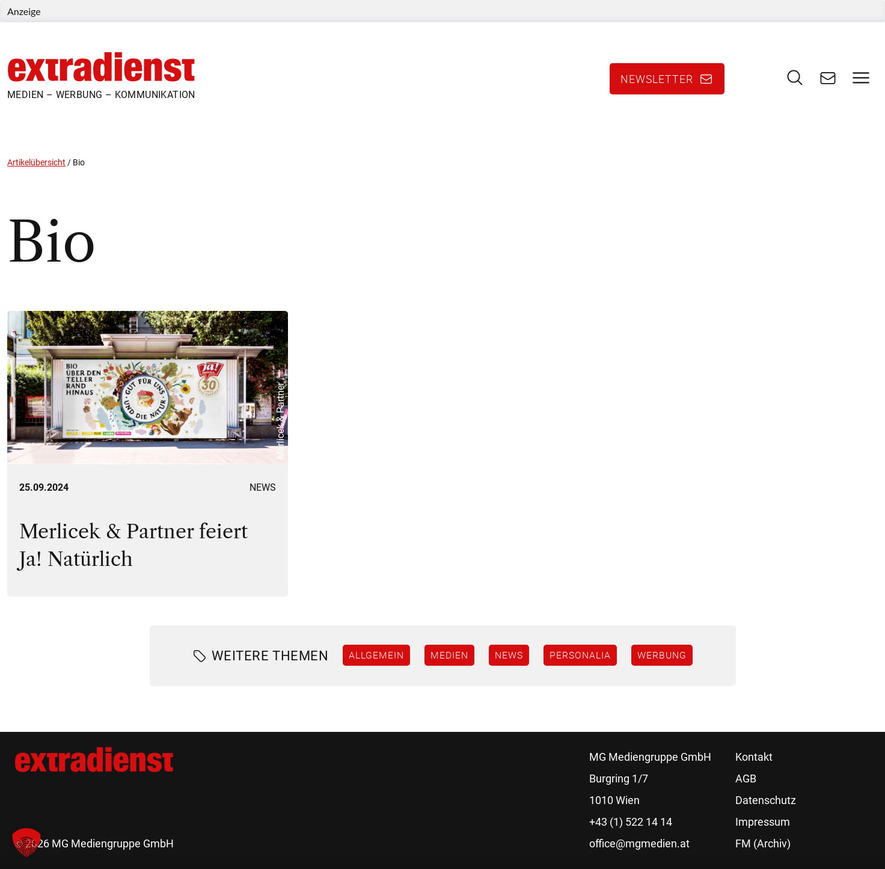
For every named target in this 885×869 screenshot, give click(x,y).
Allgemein (376, 655)
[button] (26, 842)
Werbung (662, 655)
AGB (745, 778)
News (263, 487)
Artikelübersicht (36, 162)
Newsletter (656, 79)
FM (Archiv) (763, 843)
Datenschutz (765, 800)
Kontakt (754, 757)
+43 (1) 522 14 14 (630, 821)
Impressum (762, 821)
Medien (449, 655)
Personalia (580, 655)
